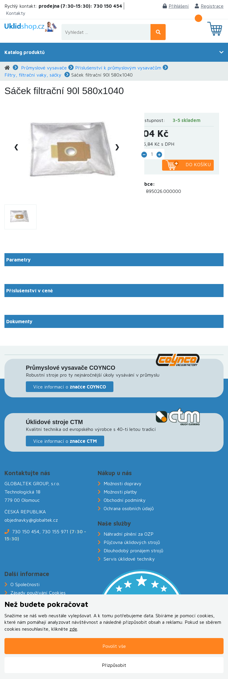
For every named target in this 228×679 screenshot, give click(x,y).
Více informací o (69, 386)
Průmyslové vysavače (44, 67)
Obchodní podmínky (125, 500)
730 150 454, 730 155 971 (40, 531)
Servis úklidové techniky (129, 558)
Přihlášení (176, 6)
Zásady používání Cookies (38, 592)
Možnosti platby (120, 491)
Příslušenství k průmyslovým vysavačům (118, 67)
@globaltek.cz (43, 520)
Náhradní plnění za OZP (128, 534)
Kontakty (16, 13)
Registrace (209, 6)
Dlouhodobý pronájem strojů (133, 550)
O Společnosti (24, 584)
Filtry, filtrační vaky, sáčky (32, 74)
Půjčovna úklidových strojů (132, 542)
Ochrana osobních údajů (129, 508)
